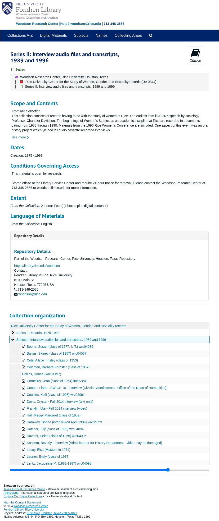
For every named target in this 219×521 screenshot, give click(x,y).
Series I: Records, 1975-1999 (37, 333)
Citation (195, 55)
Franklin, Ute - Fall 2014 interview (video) (57, 408)
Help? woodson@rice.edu (80, 24)
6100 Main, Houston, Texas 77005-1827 (52, 513)
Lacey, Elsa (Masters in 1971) (48, 450)
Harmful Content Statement (22, 502)
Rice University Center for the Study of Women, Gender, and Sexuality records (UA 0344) (90, 82)
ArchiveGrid (11, 492)
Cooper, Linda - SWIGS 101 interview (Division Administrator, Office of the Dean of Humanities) (96, 388)
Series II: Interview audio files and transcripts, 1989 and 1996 (61, 340)
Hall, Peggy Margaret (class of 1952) (53, 415)
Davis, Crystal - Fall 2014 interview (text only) (60, 401)
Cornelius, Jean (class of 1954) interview (56, 381)
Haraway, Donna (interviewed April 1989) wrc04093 (64, 422)
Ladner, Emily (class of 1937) (48, 456)
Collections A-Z (20, 35)
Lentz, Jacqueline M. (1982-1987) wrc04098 (59, 463)
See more (20, 137)
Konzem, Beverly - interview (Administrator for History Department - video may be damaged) (94, 443)
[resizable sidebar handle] (109, 470)
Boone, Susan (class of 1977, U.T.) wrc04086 (60, 346)
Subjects (81, 35)
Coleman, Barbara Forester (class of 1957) (58, 367)
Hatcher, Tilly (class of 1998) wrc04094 (55, 429)
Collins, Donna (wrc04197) (41, 374)
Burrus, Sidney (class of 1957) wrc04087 (56, 353)
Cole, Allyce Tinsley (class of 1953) (52, 360)
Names (102, 35)
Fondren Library (13, 509)
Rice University (34, 509)
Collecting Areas (128, 35)
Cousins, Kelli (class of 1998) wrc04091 (56, 395)
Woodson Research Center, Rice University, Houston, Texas (64, 77)
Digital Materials (53, 35)
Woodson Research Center (37, 24)
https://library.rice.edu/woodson (37, 266)
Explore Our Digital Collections (23, 496)
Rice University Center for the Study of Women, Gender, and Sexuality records (68, 326)
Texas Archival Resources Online (24, 489)
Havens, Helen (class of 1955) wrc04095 (56, 436)
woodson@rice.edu (32, 294)
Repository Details (29, 235)
